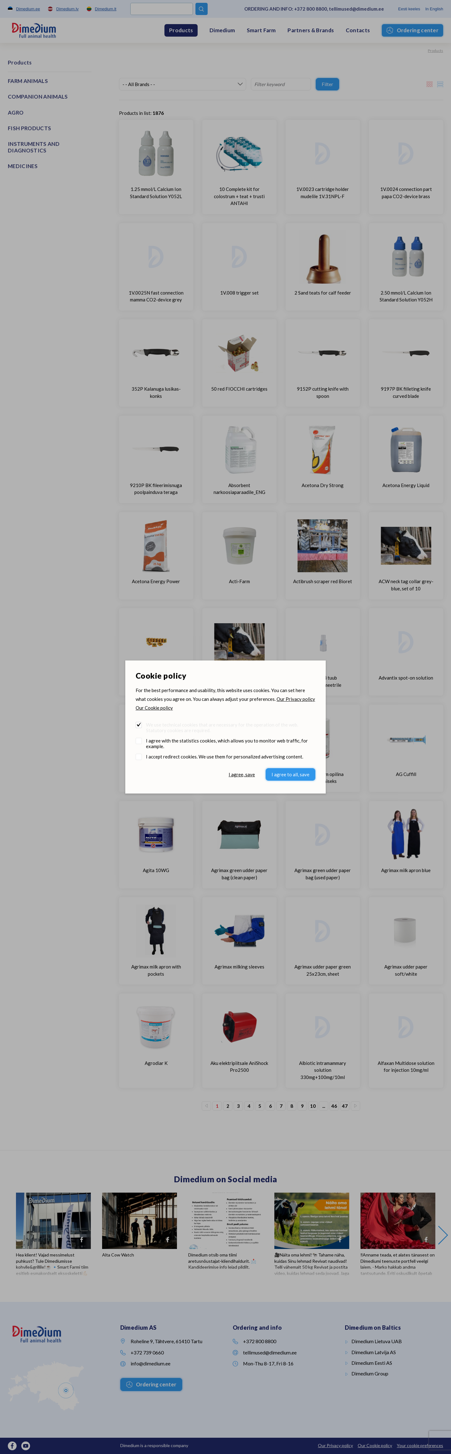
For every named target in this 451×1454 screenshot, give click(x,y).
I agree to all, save (290, 774)
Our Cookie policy (154, 708)
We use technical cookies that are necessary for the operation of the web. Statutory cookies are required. (222, 727)
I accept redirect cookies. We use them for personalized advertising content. (224, 756)
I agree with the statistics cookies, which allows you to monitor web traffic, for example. (227, 743)
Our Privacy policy (296, 699)
